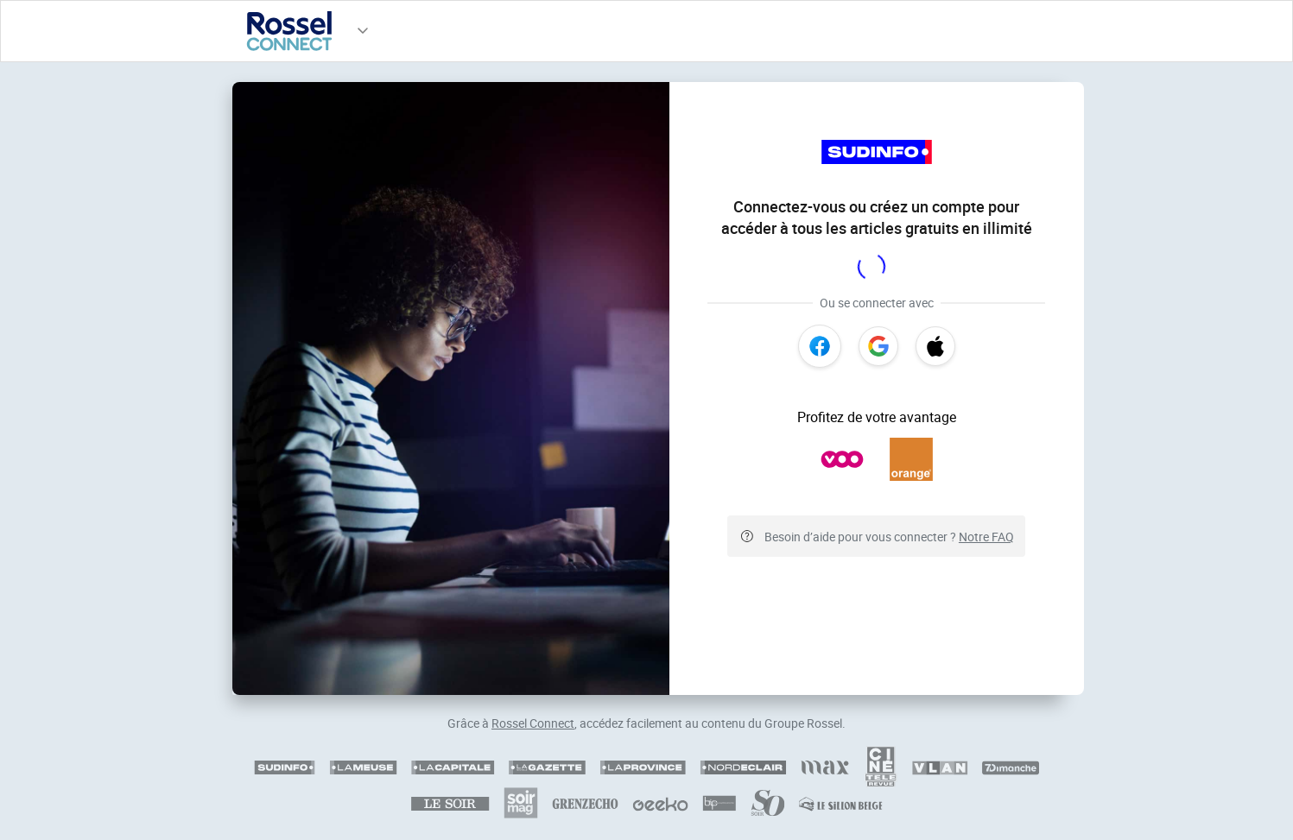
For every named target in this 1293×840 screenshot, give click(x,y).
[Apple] (935, 346)
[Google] (878, 346)
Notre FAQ (986, 536)
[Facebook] (819, 346)
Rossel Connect (532, 723)
